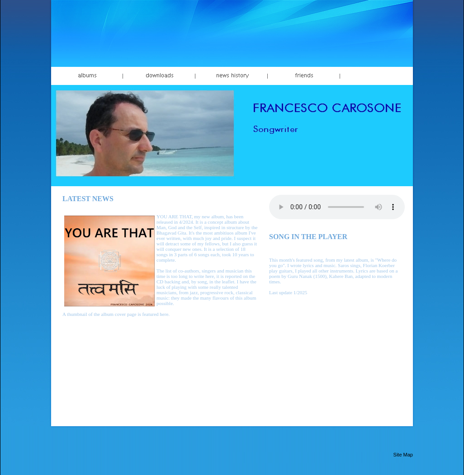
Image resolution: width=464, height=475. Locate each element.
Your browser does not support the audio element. (337, 207)
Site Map (403, 454)
